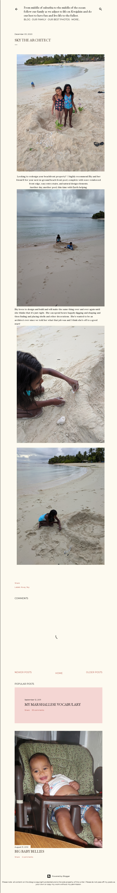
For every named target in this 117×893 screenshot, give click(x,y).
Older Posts (94, 672)
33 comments (38, 710)
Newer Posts (23, 672)
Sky (28, 587)
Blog (27, 19)
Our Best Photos (59, 19)
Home (59, 673)
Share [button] (17, 583)
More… (75, 19)
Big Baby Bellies (29, 851)
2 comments (27, 857)
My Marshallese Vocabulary (53, 704)
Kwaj (23, 587)
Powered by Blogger (58, 876)
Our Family (39, 19)
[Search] (100, 8)
